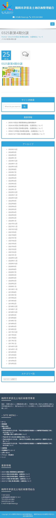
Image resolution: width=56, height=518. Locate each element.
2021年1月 (12, 255)
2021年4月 (12, 246)
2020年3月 (12, 281)
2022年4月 (12, 212)
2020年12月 (12, 258)
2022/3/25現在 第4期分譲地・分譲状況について (25, 37)
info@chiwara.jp (22, 17)
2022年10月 (12, 198)
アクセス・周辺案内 (8, 455)
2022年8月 (12, 204)
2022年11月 (12, 195)
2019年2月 (12, 304)
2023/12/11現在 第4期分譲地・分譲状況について (26, 134)
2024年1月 (12, 158)
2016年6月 (12, 361)
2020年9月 (12, 266)
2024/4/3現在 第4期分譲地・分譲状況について (25, 125)
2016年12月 (12, 346)
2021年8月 (12, 235)
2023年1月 (12, 189)
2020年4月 (12, 278)
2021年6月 (12, 241)
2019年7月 (12, 295)
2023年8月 (12, 169)
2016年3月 (12, 363)
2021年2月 (12, 252)
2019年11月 (12, 289)
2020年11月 (12, 261)
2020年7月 (12, 272)
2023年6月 (12, 175)
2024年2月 (12, 155)
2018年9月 (12, 315)
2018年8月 (12, 318)
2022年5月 (12, 209)
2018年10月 (12, 312)
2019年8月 (12, 292)
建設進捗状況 (7, 428)
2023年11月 (12, 164)
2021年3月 (12, 249)
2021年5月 (12, 244)
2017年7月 (12, 341)
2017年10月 (12, 332)
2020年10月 (12, 264)
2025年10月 (12, 149)
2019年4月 (12, 301)
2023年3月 (12, 184)
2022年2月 (12, 218)
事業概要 (4, 424)
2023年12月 (12, 161)
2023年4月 (12, 181)
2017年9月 (12, 335)
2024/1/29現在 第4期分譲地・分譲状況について (26, 131)
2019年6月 (12, 298)
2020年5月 (12, 275)
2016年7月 (12, 358)
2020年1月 (12, 286)
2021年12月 (12, 224)
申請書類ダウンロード (8, 450)
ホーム (4, 422)
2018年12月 (12, 306)
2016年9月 (12, 352)
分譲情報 (4, 448)
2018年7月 (12, 321)
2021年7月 (12, 238)
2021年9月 (12, 232)
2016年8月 (12, 355)
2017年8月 (12, 338)
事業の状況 (5, 426)
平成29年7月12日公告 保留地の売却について (16, 437)
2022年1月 (12, 221)
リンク (4, 457)
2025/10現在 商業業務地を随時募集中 (22, 123)
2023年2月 (12, 186)
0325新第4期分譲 (11, 63)
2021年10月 (12, 229)
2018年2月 (12, 329)
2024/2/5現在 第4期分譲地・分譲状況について (25, 128)
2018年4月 (12, 326)
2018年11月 (12, 309)
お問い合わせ (6, 452)
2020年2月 (12, 284)
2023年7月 (12, 172)
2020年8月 (12, 269)
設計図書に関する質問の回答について (15, 434)
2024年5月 (12, 152)
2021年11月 (12, 226)
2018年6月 (12, 324)
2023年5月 (12, 178)
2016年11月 (12, 349)
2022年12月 (12, 192)
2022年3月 (12, 215)
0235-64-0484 (37, 17)
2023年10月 (12, 166)
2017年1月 (12, 344)
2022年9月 (12, 201)
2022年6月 (12, 206)
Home (3, 37)
